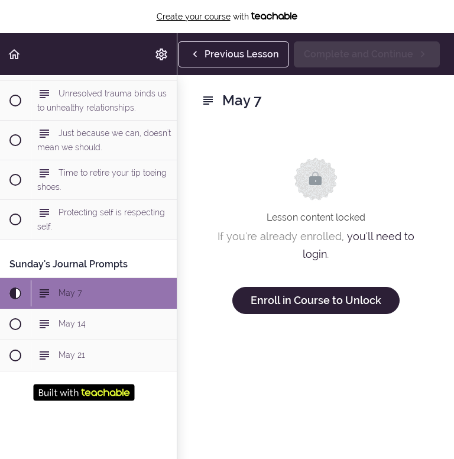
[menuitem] (162, 54)
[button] (15, 54)
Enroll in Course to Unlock (316, 300)
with (227, 16)
